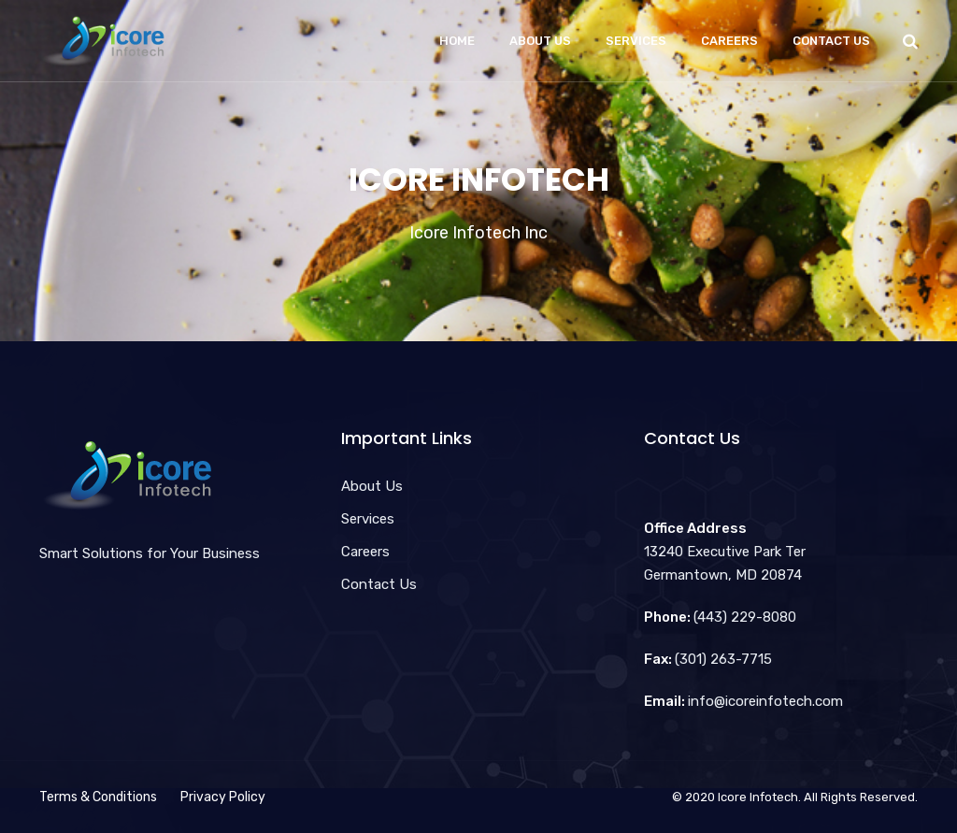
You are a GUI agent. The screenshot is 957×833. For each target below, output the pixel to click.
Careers (729, 41)
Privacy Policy (222, 797)
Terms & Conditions (98, 797)
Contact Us (831, 41)
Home (457, 41)
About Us (540, 41)
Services (636, 41)
